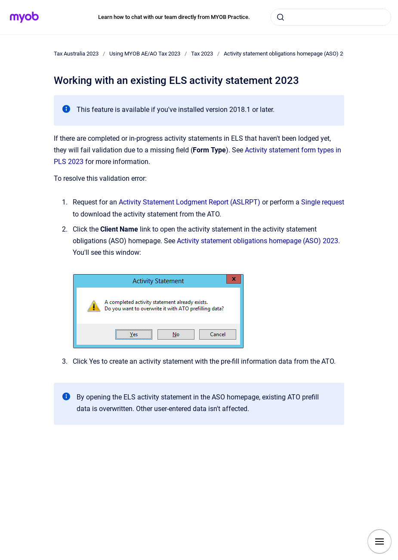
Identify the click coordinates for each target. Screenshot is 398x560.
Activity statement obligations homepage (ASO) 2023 (288, 53)
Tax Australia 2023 (76, 53)
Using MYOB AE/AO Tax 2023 (144, 53)
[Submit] (280, 17)
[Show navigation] (379, 541)
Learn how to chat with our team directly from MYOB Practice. (174, 17)
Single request (322, 202)
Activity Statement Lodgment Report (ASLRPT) (189, 202)
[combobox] (331, 17)
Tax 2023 (202, 53)
